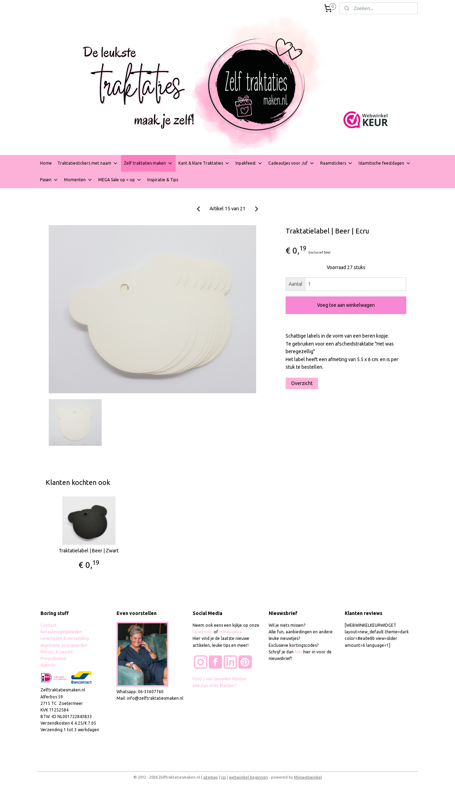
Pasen (49, 180)
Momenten (78, 180)
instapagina (230, 632)
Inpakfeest (249, 163)
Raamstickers (336, 163)
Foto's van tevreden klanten (220, 679)
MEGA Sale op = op (120, 180)
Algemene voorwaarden (63, 645)
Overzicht (302, 383)
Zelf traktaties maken (148, 163)
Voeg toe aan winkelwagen (346, 305)
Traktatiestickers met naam (87, 163)
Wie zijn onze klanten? (214, 685)
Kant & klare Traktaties (204, 163)
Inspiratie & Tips (162, 179)
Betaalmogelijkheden (61, 632)
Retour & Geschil (56, 652)
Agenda (47, 665)
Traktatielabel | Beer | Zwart (89, 550)
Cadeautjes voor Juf (291, 163)
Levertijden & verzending (64, 638)
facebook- (203, 632)
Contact (48, 625)
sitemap (210, 777)
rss (223, 777)
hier (298, 652)
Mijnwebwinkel (308, 777)
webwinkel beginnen (248, 777)
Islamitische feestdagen (385, 163)
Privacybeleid (53, 658)
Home (46, 163)
